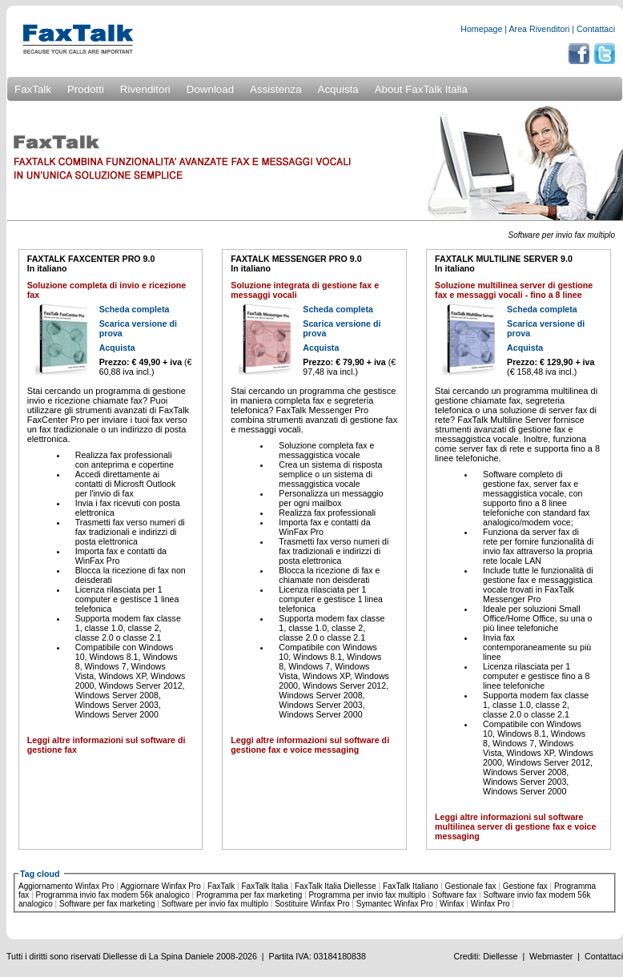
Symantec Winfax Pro (394, 903)
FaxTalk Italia (265, 886)
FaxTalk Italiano (410, 886)
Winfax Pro (490, 903)
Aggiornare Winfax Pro (160, 886)
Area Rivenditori (539, 29)
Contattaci (596, 29)
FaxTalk (221, 886)
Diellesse (500, 956)
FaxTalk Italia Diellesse (335, 886)
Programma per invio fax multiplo (366, 895)
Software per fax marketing (107, 903)
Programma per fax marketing (249, 895)
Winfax (452, 903)
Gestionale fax (470, 886)
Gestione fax (525, 886)
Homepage (481, 29)
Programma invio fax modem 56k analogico (113, 895)
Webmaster (551, 956)
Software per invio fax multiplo (215, 903)
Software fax (454, 895)
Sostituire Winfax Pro (312, 903)
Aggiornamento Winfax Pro (66, 886)
